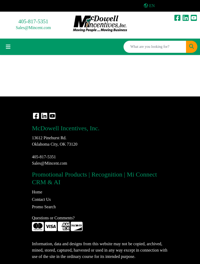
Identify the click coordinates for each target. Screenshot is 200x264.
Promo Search (44, 207)
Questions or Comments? (53, 218)
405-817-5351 (33, 21)
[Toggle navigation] (8, 46)
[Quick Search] (154, 47)
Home (37, 192)
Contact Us (41, 199)
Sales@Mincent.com (33, 27)
